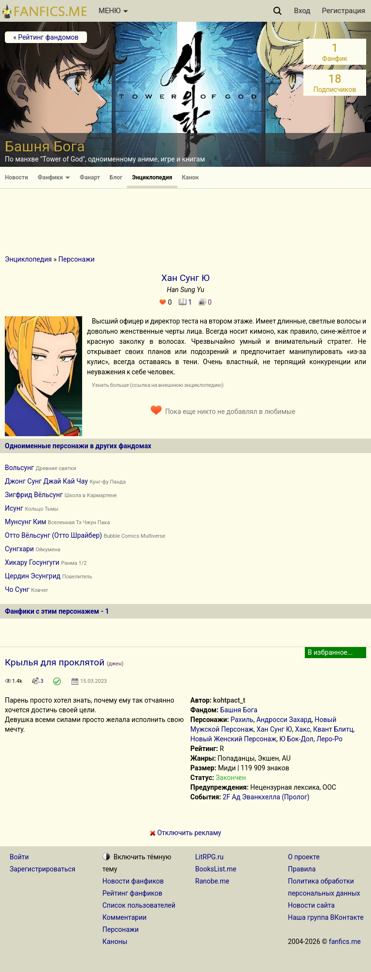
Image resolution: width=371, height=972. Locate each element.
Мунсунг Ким (25, 522)
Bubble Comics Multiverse (134, 536)
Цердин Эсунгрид (32, 576)
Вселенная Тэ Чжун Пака (79, 522)
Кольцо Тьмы (41, 509)
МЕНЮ (113, 10)
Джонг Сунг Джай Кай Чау (46, 481)
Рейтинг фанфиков (132, 893)
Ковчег (39, 590)
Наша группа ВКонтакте (326, 917)
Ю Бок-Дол (296, 739)
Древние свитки (56, 468)
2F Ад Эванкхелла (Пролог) (266, 797)
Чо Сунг (17, 589)
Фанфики (54, 177)
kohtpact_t (229, 700)
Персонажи (76, 259)
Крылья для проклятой (54, 662)
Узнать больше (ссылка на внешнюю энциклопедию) (158, 385)
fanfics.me (345, 941)
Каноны (115, 941)
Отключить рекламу (185, 833)
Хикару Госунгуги (32, 562)
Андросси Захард (284, 719)
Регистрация (343, 10)
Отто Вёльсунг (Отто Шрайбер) (53, 535)
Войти (19, 857)
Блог (116, 177)
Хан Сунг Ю (274, 729)
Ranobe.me (212, 881)
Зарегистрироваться (42, 869)
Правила (301, 869)
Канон (190, 177)
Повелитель (77, 577)
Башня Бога (238, 710)
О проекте (304, 857)
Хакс (302, 729)
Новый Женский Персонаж (233, 739)
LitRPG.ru (209, 857)
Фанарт (90, 177)
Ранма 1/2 (73, 563)
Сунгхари (19, 549)
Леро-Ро (329, 739)
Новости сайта (311, 905)
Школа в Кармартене (90, 495)
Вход (302, 10)
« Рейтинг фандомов (45, 37)
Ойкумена (48, 549)
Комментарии (124, 917)
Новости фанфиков (133, 881)
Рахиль (241, 719)
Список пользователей (138, 905)
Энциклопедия (152, 177)
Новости (16, 177)
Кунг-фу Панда (107, 482)
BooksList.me (215, 869)
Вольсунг (19, 467)
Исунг (14, 508)
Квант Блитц (333, 729)
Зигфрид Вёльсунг (34, 495)
